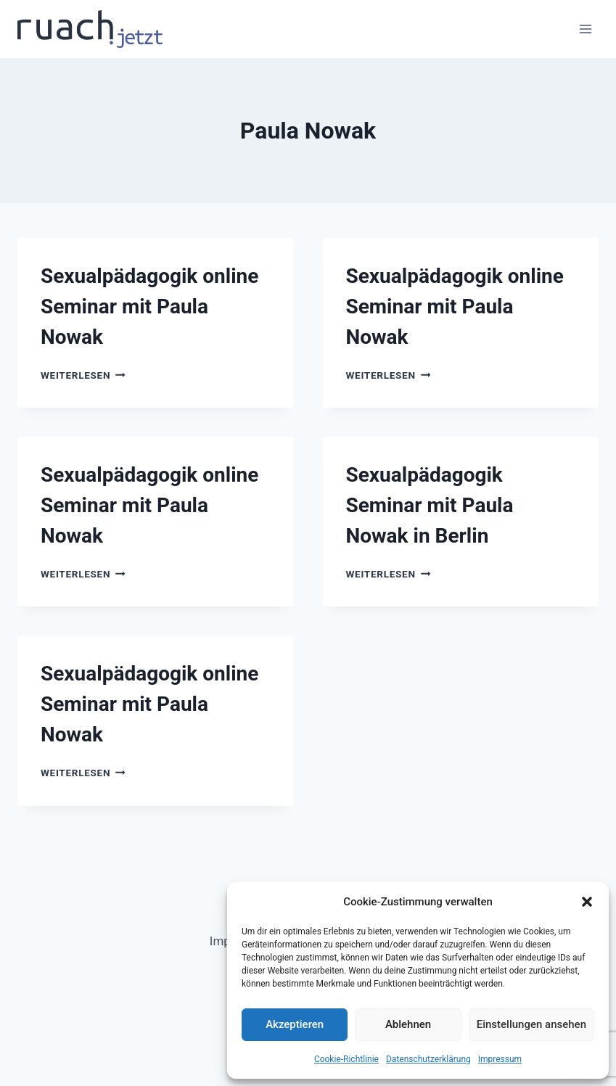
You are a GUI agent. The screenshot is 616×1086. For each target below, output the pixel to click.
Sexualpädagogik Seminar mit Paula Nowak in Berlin (430, 505)
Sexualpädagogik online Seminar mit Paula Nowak (149, 306)
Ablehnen (408, 1024)
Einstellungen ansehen (531, 1024)
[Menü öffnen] (585, 28)
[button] (587, 901)
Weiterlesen (83, 375)
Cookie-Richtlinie (346, 1059)
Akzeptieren (295, 1024)
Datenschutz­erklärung (428, 1059)
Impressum (500, 1059)
